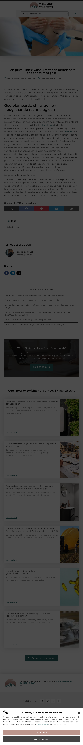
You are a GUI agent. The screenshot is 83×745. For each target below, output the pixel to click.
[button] (79, 732)
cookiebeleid (43, 744)
